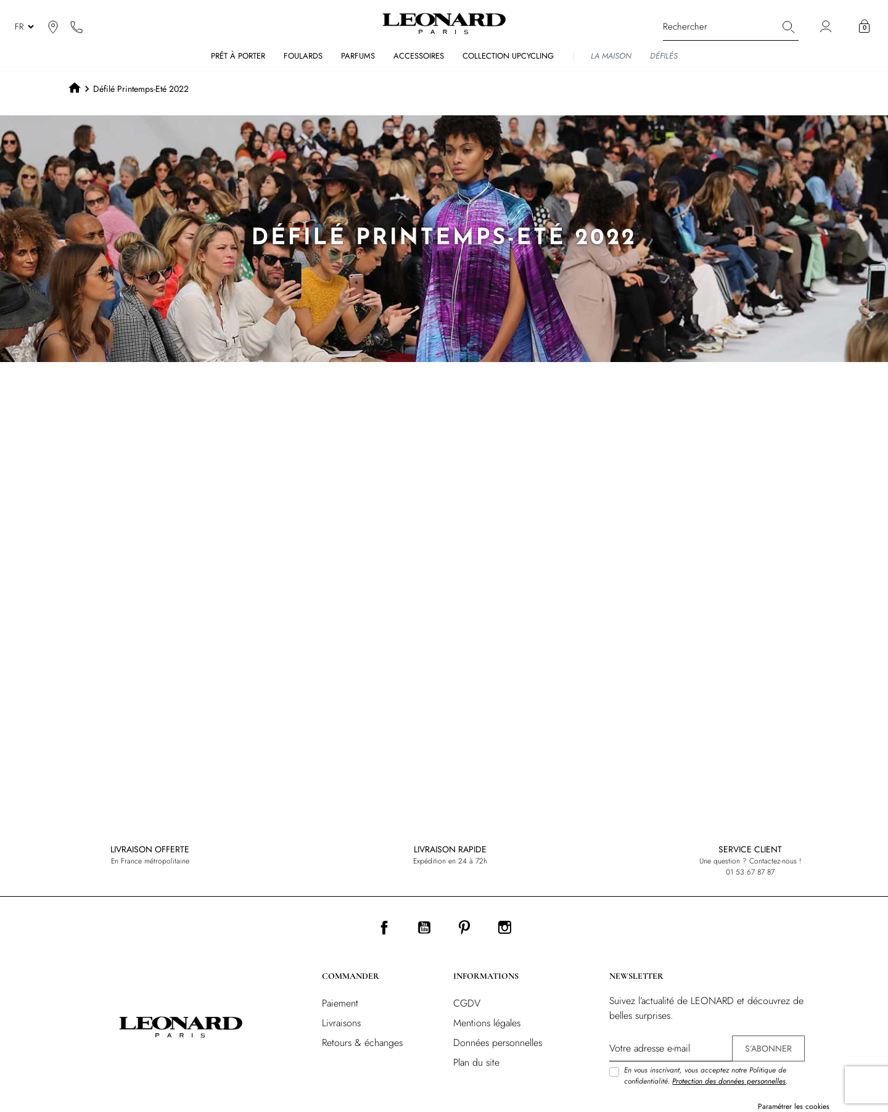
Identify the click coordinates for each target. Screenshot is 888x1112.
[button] (864, 26)
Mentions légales (486, 1023)
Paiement (340, 1003)
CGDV (466, 1003)
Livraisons (341, 1023)
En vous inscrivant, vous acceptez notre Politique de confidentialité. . (705, 1076)
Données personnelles (497, 1043)
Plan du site (476, 1062)
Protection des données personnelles (729, 1081)
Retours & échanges (362, 1043)
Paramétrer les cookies (793, 1106)
